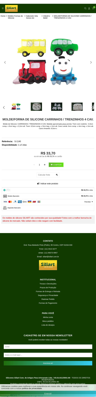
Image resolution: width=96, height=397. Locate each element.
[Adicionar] (44, 164)
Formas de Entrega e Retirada (48, 291)
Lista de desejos (48, 325)
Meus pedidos (48, 321)
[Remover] (34, 164)
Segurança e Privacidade (48, 295)
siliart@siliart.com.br (51, 257)
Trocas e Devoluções (48, 284)
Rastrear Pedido (48, 299)
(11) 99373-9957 (51, 253)
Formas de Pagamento (48, 303)
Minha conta (48, 317)
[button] (5, 62)
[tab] (48, 190)
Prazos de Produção (48, 288)
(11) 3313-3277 (50, 249)
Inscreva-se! (48, 363)
